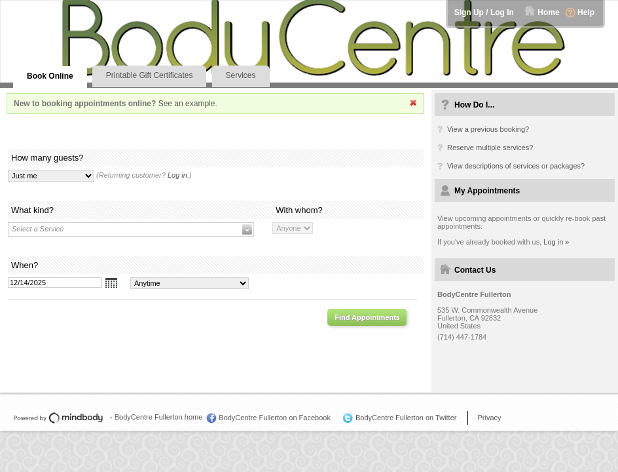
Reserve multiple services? (490, 147)
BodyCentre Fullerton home (159, 417)
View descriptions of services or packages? (516, 166)
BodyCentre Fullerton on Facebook (275, 418)
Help (585, 12)
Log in (177, 175)
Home (548, 12)
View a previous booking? (488, 129)
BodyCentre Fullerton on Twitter (405, 418)
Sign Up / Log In (484, 12)
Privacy (489, 418)
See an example (186, 103)
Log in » (556, 242)
